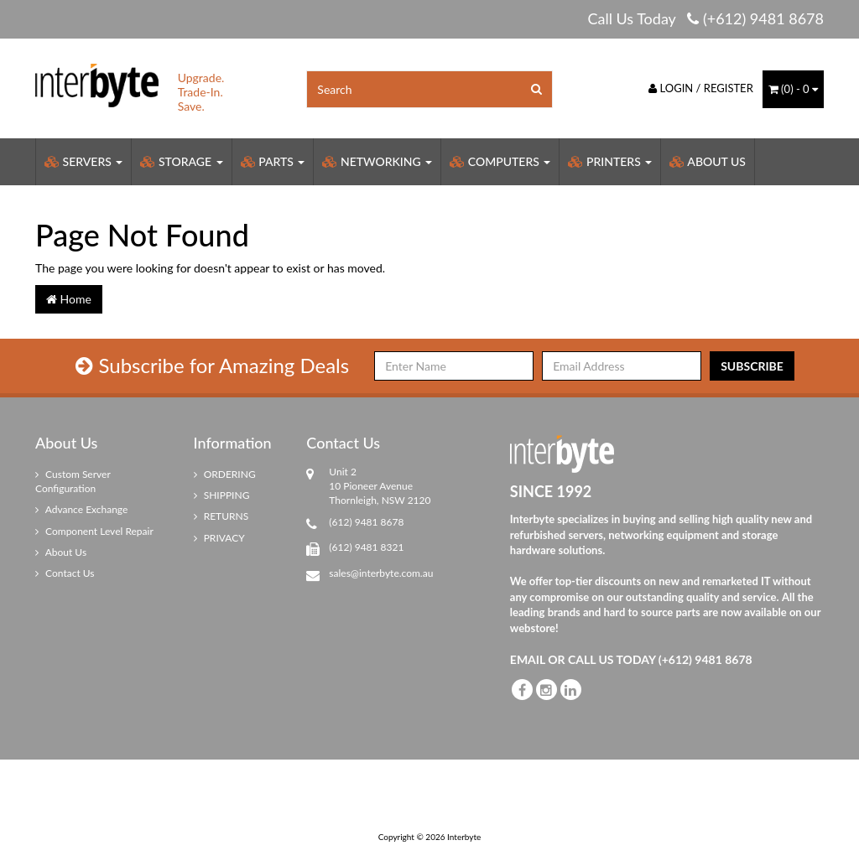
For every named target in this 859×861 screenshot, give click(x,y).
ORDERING (225, 474)
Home (68, 299)
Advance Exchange (81, 509)
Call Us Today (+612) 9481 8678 (705, 18)
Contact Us (65, 573)
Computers (500, 161)
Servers (83, 161)
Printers (610, 161)
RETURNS (221, 516)
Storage (181, 161)
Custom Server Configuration (73, 481)
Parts (273, 161)
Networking (377, 161)
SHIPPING (222, 495)
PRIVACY (219, 538)
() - (793, 89)
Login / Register (700, 88)
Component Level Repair (94, 531)
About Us (707, 161)
